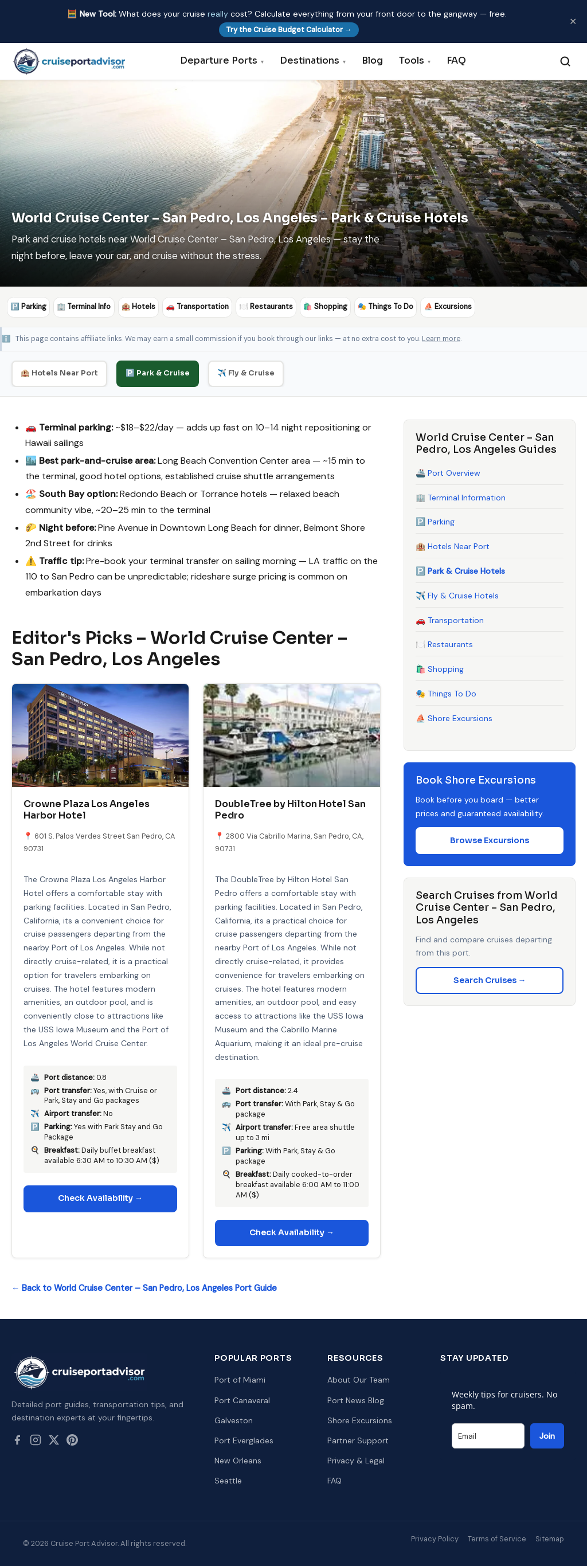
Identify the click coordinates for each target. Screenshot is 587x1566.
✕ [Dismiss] (573, 21)
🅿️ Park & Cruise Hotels (460, 571)
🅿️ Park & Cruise (158, 372)
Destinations (313, 60)
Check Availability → (100, 1198)
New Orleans (237, 1460)
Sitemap (549, 1538)
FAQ (456, 60)
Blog (372, 60)
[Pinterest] (72, 1442)
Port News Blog (355, 1400)
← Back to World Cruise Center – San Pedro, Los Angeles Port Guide (144, 1288)
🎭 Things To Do (446, 693)
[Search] (565, 61)
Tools (415, 60)
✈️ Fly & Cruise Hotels (457, 595)
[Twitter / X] (54, 1442)
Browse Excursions (489, 840)
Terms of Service (497, 1538)
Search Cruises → (489, 979)
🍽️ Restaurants (444, 644)
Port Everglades (243, 1440)
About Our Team (358, 1380)
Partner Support (358, 1440)
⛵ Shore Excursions (454, 717)
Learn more (441, 338)
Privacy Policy (435, 1538)
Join (547, 1436)
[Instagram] (35, 1442)
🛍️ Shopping (440, 669)
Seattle (228, 1480)
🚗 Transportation (450, 619)
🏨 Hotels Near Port (59, 372)
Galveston (233, 1420)
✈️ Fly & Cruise (246, 372)
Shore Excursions (359, 1420)
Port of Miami (239, 1380)
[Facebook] (17, 1442)
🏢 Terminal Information (461, 497)
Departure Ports (222, 60)
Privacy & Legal (356, 1460)
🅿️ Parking (435, 521)
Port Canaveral (242, 1400)
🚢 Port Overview (448, 472)
